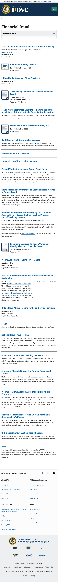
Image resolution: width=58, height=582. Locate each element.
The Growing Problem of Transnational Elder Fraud (31, 92)
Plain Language (38, 567)
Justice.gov (32, 576)
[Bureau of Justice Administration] (15, 549)
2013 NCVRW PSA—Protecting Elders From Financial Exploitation (27, 276)
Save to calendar (7, 52)
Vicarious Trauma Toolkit (9, 529)
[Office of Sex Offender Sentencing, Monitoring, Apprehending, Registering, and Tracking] (42, 556)
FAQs (3, 516)
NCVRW (30, 298)
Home (3, 19)
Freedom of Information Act (44, 571)
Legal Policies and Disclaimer (14, 571)
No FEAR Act (30, 571)
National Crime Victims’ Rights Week (19, 284)
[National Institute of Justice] (42, 549)
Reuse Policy (5, 494)
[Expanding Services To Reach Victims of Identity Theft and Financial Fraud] (5, 251)
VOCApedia (33, 489)
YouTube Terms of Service (47, 281)
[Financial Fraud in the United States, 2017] (5, 133)
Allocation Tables (35, 494)
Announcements (35, 509)
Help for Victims (6, 520)
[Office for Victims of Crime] (29, 556)
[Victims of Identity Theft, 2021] (5, 67)
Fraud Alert (33, 523)
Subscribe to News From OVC (10, 489)
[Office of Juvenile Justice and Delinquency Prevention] (15, 557)
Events (32, 518)
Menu (54, 9)
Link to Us (4, 498)
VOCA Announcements (37, 485)
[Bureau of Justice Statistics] (29, 550)
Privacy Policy (49, 567)
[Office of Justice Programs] (5, 9)
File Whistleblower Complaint (22, 567)
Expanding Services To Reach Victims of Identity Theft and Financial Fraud (29, 245)
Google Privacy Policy (42, 283)
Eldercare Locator (16, 293)
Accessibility (7, 567)
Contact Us (4, 485)
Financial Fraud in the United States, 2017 (30, 125)
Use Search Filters (9, 34)
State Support (34, 498)
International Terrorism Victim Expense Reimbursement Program (13, 510)
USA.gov (24, 576)
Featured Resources (36, 514)
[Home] (21, 9)
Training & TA (5, 525)
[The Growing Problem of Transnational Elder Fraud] (5, 99)
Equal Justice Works (28, 233)
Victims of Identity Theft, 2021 (25, 64)
